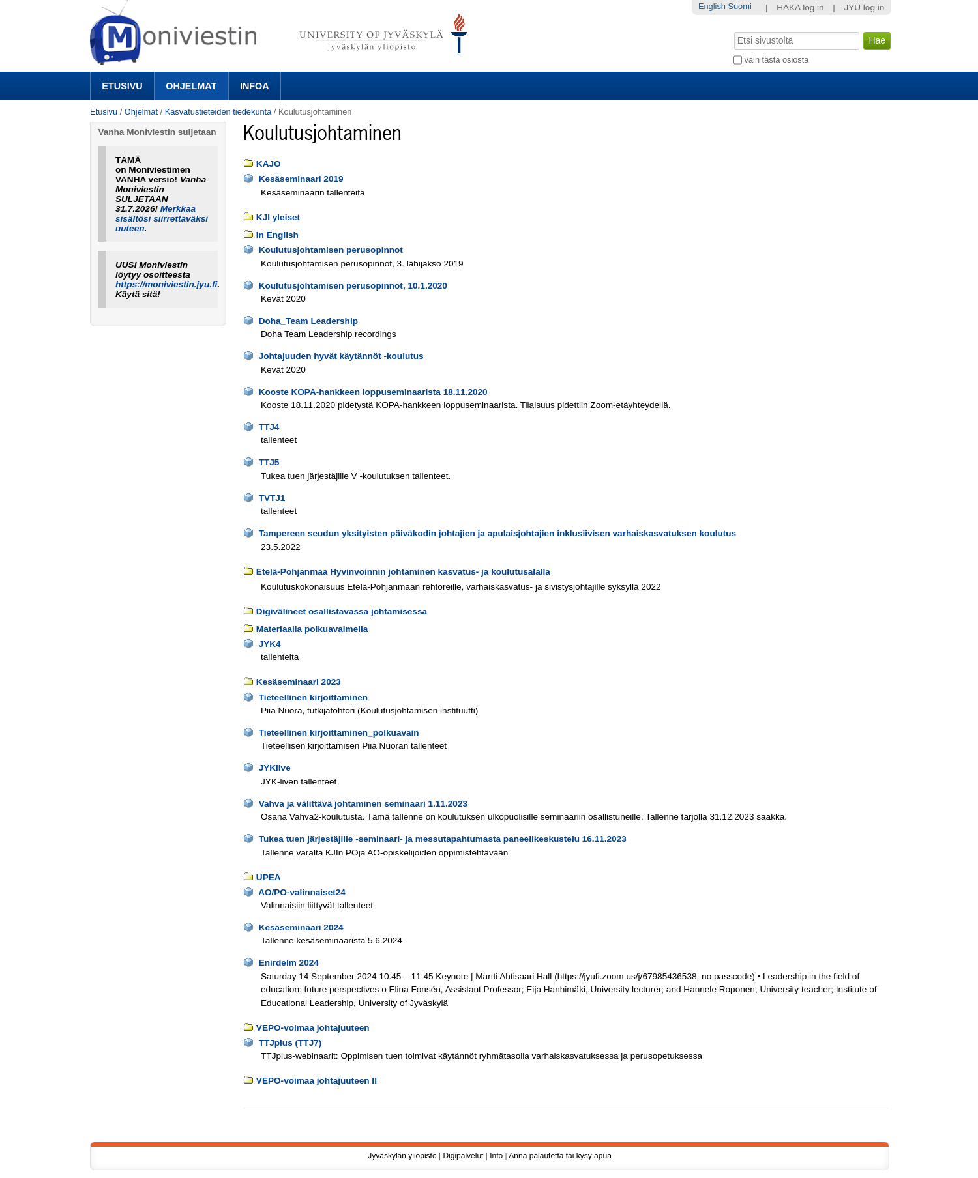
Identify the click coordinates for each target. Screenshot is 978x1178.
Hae (733, 30)
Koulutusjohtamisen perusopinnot (331, 250)
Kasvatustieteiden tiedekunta (218, 112)
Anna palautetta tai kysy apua (560, 1155)
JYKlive (275, 768)
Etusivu (122, 86)
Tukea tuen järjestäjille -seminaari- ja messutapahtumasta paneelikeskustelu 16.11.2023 (443, 839)
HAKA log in (800, 7)
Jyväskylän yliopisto (402, 1155)
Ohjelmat (191, 86)
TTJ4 (269, 427)
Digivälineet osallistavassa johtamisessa (341, 611)
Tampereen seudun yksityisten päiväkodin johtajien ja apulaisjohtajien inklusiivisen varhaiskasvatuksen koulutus (498, 533)
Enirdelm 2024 (289, 963)
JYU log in (864, 7)
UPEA (268, 877)
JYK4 (270, 644)
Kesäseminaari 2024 (301, 927)
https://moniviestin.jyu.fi (166, 284)
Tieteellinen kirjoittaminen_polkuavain (339, 733)
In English (277, 235)
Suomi (739, 6)
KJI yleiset (278, 217)
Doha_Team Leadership (308, 321)
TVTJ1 (272, 498)
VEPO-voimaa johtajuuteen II (316, 1080)
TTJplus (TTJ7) (290, 1043)
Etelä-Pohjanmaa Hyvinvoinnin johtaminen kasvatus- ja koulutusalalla (403, 572)
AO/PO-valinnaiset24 (302, 892)
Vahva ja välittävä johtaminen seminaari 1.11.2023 (363, 804)
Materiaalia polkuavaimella (312, 629)
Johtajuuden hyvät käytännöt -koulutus (341, 356)
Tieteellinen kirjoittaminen (313, 697)
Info (496, 1155)
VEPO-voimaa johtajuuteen (313, 1028)
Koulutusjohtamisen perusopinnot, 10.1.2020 (353, 286)
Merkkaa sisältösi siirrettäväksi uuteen (161, 218)
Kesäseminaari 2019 (301, 179)
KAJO (268, 164)
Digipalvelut (463, 1155)
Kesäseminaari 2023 (298, 682)
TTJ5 (269, 462)
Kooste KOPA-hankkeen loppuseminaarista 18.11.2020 (373, 392)
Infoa (254, 86)
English (712, 6)
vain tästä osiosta (777, 60)
